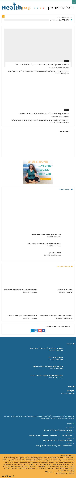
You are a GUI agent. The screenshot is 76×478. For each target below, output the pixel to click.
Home (63, 17)
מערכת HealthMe (61, 67)
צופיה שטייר (62, 116)
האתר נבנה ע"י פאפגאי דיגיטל (65, 474)
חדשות (66, 61)
